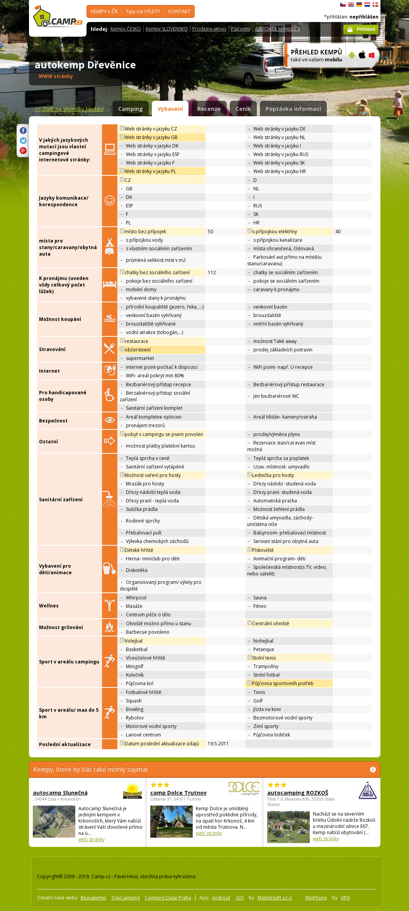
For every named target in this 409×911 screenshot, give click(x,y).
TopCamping (125, 897)
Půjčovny (240, 28)
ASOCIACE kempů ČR (277, 28)
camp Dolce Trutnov (183, 792)
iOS (239, 897)
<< (69, 108)
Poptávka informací (293, 108)
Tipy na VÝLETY (143, 11)
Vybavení (170, 108)
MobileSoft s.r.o (275, 897)
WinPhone (316, 897)
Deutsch (359, 4)
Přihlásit (366, 29)
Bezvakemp (93, 897)
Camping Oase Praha (168, 897)
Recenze (209, 108)
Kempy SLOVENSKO (167, 28)
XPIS (345, 897)
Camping (130, 108)
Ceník (243, 108)
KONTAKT (179, 11)
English (351, 4)
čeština (343, 4)
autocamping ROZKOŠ (300, 792)
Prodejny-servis (209, 28)
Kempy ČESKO (125, 28)
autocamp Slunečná (66, 792)
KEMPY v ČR (104, 11)
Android (221, 897)
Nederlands (367, 4)
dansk (375, 4)
